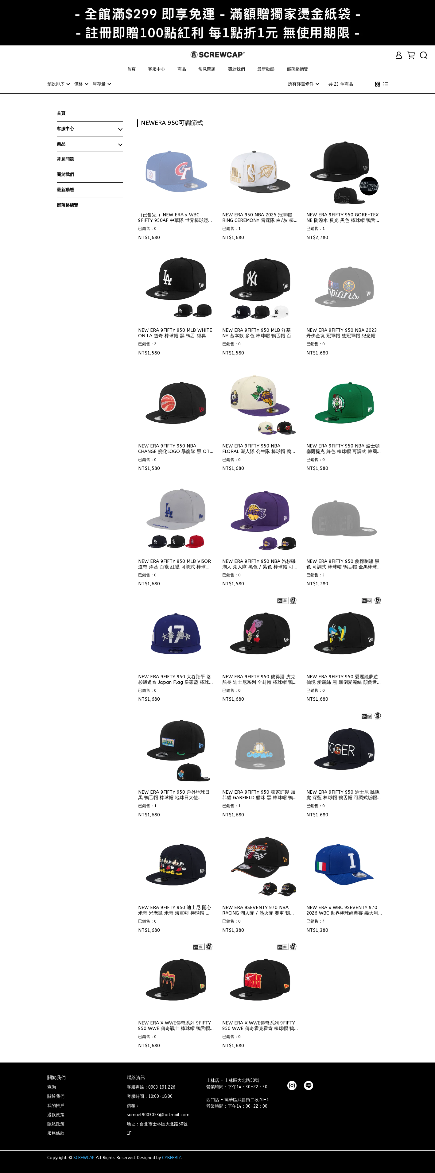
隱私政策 (55, 1123)
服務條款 (55, 1133)
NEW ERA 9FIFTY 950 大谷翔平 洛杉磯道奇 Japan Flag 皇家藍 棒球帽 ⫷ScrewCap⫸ (176, 679)
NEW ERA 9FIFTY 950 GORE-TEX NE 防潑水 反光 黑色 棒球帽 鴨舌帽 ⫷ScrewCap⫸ (343, 217)
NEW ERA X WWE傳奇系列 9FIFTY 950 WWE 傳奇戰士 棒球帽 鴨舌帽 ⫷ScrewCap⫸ (174, 1025)
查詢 (51, 1087)
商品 (181, 69)
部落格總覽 (297, 69)
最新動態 (265, 69)
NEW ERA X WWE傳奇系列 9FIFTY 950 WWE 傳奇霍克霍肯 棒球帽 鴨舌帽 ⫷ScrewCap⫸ (258, 1025)
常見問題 (207, 69)
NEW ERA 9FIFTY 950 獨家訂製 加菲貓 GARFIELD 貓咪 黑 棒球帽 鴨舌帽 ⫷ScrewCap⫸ (259, 794)
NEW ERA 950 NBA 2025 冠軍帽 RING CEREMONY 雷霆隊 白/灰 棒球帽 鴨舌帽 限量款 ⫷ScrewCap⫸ (258, 217)
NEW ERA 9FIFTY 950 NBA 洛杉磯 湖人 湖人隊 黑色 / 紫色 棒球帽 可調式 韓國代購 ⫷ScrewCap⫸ (259, 563)
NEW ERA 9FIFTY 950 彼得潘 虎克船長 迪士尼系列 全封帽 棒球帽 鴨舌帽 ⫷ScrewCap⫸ (259, 679)
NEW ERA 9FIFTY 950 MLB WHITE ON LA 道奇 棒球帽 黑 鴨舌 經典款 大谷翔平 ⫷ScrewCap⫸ (175, 332)
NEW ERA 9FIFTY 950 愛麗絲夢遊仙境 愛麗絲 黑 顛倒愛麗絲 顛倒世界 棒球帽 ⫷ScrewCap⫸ (344, 679)
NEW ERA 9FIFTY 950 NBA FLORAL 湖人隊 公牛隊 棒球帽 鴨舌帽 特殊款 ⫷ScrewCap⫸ (259, 448)
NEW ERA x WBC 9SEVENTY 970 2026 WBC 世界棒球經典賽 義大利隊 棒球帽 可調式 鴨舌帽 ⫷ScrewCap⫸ (342, 910)
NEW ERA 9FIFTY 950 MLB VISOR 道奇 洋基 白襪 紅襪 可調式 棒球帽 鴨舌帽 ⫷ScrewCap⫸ (174, 563)
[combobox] (148, 122)
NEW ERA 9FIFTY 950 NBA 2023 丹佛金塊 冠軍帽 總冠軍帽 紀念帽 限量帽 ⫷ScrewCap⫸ (344, 332)
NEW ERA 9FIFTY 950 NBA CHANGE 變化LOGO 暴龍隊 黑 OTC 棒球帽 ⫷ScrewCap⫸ (175, 448)
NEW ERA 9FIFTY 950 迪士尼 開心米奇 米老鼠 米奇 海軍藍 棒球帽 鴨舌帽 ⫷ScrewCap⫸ (174, 910)
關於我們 (236, 69)
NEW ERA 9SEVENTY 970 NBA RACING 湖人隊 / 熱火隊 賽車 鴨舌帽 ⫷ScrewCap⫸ (258, 910)
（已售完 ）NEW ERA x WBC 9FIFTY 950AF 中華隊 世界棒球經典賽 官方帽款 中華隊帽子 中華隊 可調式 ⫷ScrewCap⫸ (175, 217)
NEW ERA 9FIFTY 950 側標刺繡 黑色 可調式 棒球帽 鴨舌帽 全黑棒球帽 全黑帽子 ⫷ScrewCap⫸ (344, 563)
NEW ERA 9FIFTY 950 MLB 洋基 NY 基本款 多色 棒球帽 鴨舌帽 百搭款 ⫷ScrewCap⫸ (259, 332)
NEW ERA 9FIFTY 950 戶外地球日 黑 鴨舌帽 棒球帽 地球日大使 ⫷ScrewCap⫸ (174, 794)
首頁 (131, 69)
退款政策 (55, 1114)
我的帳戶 (55, 1105)
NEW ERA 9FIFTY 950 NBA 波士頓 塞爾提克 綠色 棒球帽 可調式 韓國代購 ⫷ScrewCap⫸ (344, 448)
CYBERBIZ (171, 1157)
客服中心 (156, 69)
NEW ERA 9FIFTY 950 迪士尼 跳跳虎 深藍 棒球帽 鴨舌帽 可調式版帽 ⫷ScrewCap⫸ (342, 794)
